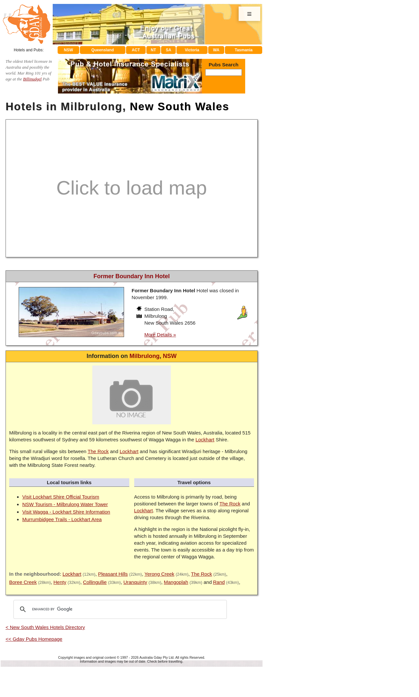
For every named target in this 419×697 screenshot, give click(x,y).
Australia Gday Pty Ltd (156, 657)
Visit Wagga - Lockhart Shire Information (66, 512)
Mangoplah (176, 582)
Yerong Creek (159, 574)
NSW (68, 50)
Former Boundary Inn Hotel (131, 276)
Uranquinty (135, 582)
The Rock (98, 451)
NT (153, 50)
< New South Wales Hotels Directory (45, 627)
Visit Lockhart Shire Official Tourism (60, 497)
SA (169, 50)
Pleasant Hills (113, 574)
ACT (136, 50)
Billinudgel (32, 79)
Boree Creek (23, 582)
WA (216, 50)
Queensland (102, 50)
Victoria (192, 50)
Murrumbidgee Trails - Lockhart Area (62, 519)
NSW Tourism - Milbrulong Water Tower (65, 504)
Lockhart (204, 439)
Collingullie (95, 582)
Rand (219, 582)
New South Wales (179, 106)
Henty (59, 582)
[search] (119, 609)
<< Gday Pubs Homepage (34, 639)
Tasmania (243, 50)
